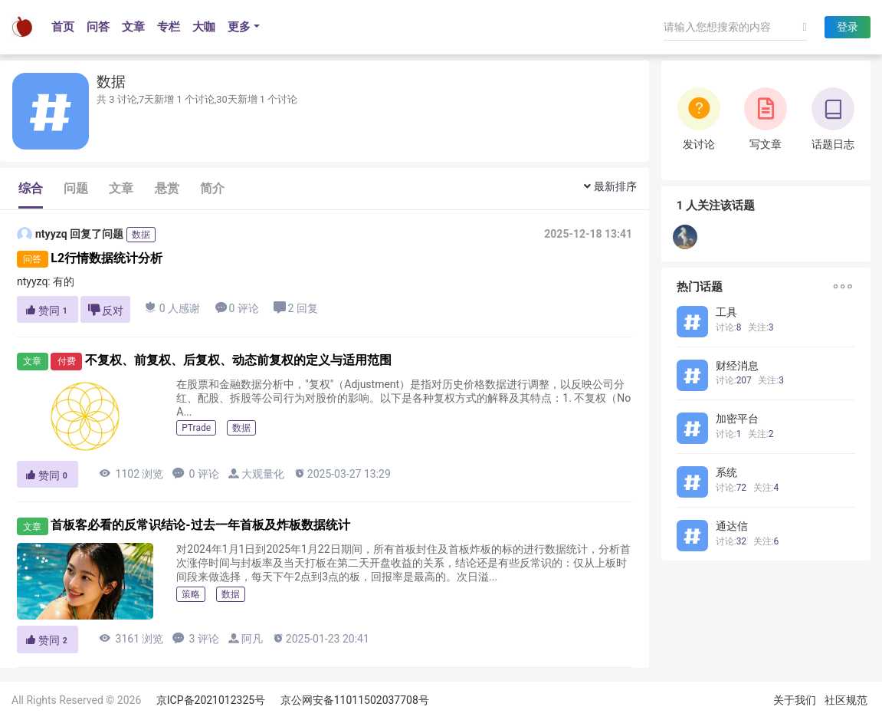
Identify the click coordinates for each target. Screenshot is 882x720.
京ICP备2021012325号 (210, 700)
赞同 (47, 310)
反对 (105, 310)
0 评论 (237, 307)
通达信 (732, 526)
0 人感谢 (173, 307)
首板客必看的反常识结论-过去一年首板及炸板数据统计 (200, 525)
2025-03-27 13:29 (342, 473)
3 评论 (195, 638)
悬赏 (167, 188)
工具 (726, 312)
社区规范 (846, 700)
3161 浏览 (131, 638)
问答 (98, 27)
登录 (847, 27)
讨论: (729, 327)
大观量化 (262, 474)
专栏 (168, 27)
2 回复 (295, 307)
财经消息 (737, 366)
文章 (133, 27)
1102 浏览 (131, 473)
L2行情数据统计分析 (106, 258)
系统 (726, 472)
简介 (212, 188)
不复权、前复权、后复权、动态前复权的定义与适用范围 (238, 360)
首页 (62, 27)
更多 (239, 27)
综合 (30, 188)
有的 (65, 281)
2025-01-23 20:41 (320, 638)
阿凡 (252, 639)
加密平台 (737, 419)
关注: (761, 327)
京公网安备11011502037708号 (354, 700)
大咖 (203, 27)
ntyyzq (42, 234)
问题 (76, 188)
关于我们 (794, 700)
